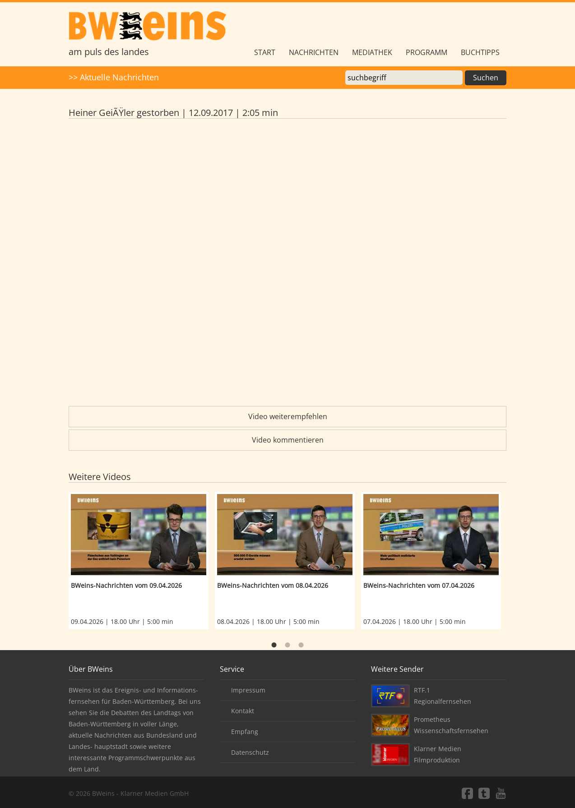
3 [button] (301, 645)
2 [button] (287, 645)
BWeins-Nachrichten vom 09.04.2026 (126, 585)
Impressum (248, 690)
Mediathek (372, 52)
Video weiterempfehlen (287, 416)
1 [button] (273, 645)
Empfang (244, 731)
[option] (142, 560)
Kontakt (242, 710)
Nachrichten (314, 52)
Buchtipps (480, 52)
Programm (426, 52)
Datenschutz (250, 752)
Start (264, 52)
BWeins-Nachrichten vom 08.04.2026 (272, 585)
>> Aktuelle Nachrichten (114, 77)
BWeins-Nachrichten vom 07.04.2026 (418, 585)
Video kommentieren (288, 440)
